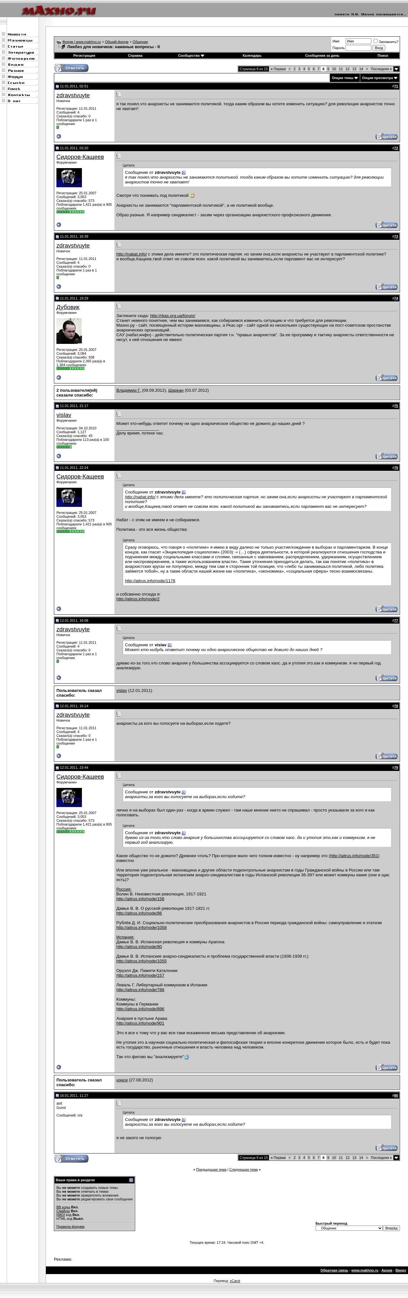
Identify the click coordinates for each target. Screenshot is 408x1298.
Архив (387, 1270)
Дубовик (67, 307)
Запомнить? (386, 42)
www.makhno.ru (364, 1270)
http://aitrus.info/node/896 (140, 1008)
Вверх (401, 1270)
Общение (140, 42)
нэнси (122, 1080)
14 (361, 69)
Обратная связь (334, 1270)
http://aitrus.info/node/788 (140, 989)
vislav (63, 415)
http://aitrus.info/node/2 (138, 599)
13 (354, 69)
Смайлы (63, 1211)
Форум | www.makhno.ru (81, 42)
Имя (335, 41)
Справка (135, 55)
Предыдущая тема (211, 1169)
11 (341, 69)
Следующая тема (243, 1169)
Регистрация (84, 55)
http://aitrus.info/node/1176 (150, 580)
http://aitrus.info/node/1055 (141, 961)
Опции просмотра (377, 78)
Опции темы (342, 78)
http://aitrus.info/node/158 (140, 898)
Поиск (383, 55)
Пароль (338, 48)
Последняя (381, 69)
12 (347, 69)
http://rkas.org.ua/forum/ (172, 315)
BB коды (63, 1207)
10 (334, 69)
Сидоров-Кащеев (80, 156)
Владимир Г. (128, 390)
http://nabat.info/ (131, 254)
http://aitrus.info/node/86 (139, 913)
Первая (278, 69)
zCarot (235, 1281)
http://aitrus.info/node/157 (140, 975)
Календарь (252, 55)
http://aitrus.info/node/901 (140, 1023)
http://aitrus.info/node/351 (354, 855)
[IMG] (60, 1215)
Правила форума (70, 1226)
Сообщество (191, 55)
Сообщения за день (322, 55)
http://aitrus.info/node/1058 (141, 927)
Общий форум (116, 42)
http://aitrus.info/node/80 (139, 946)
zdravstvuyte (73, 95)
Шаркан (176, 390)
